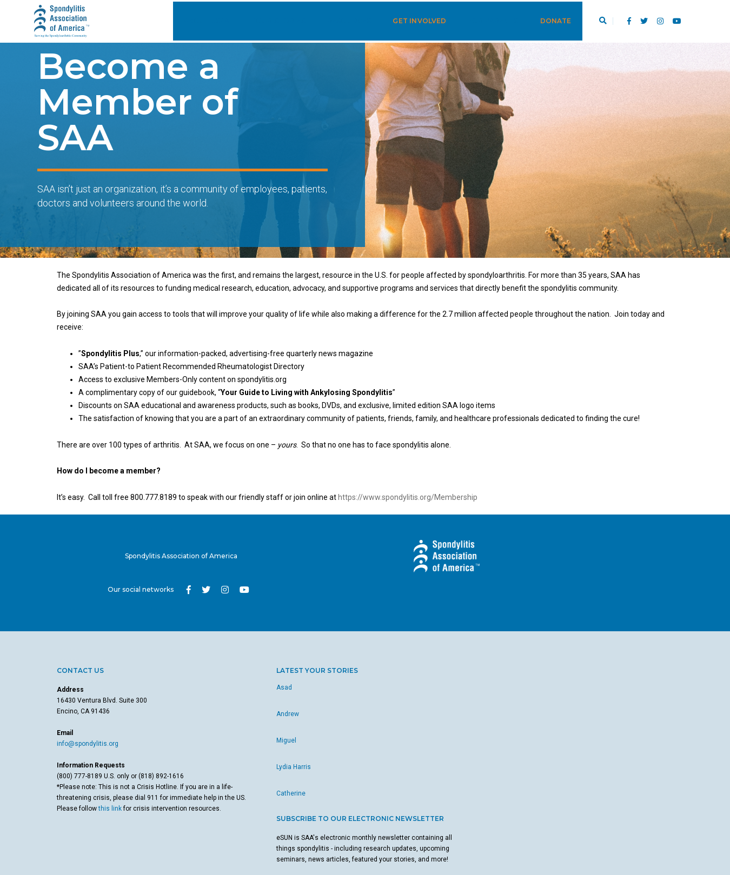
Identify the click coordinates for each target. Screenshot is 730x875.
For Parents (480, 19)
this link (87, 805)
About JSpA (194, 19)
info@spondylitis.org (87, 729)
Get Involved (407, 19)
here (427, 751)
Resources (337, 19)
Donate (543, 19)
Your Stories (265, 19)
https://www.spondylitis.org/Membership (407, 511)
